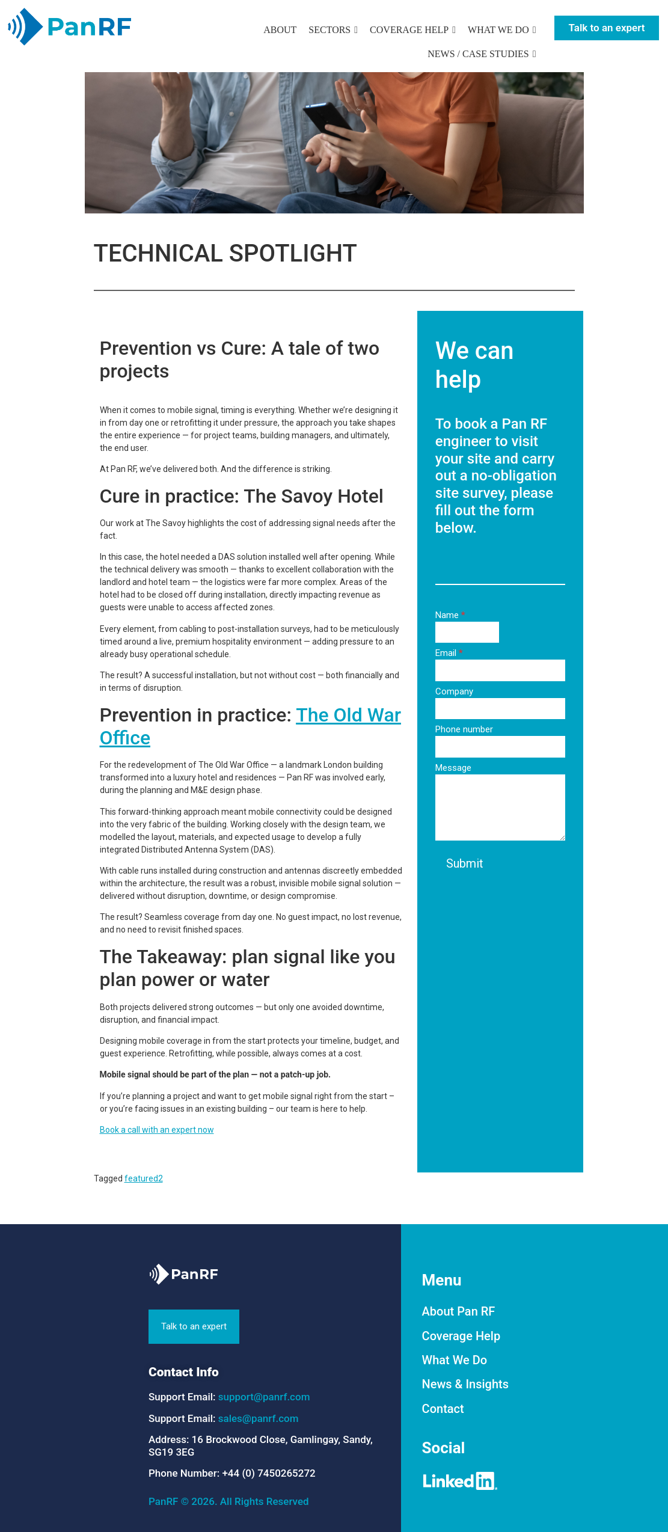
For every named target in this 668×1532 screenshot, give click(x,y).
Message (453, 768)
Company (454, 692)
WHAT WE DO (498, 30)
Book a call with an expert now (157, 1130)
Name (450, 615)
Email (449, 653)
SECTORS (329, 30)
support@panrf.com (264, 1397)
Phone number (464, 730)
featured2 (143, 1178)
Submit (464, 863)
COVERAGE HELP (409, 30)
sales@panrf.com (258, 1418)
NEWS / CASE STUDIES (478, 54)
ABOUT (279, 30)
